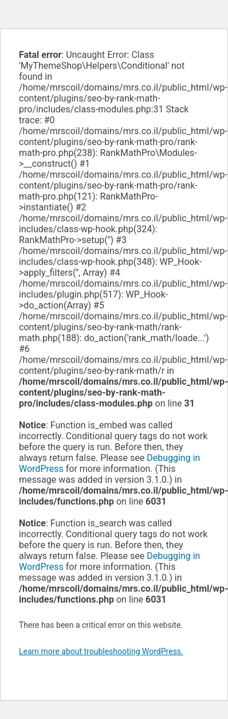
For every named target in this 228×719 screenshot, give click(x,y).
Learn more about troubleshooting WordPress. (101, 651)
